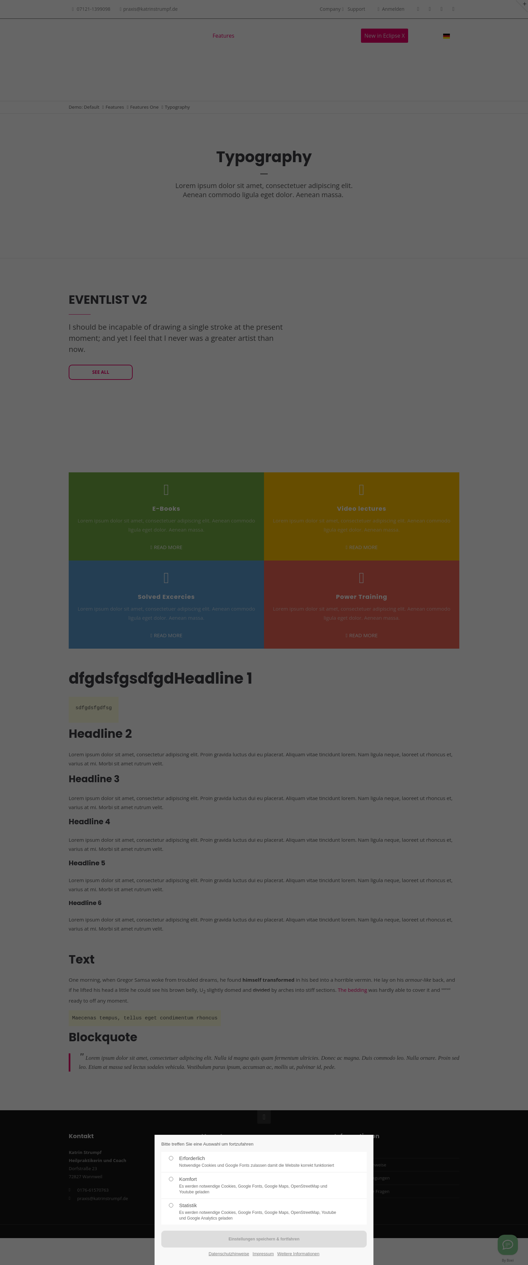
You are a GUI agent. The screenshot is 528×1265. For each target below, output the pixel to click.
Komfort (260, 1185)
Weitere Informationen (298, 1253)
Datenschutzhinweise (228, 1253)
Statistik (260, 1211)
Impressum (263, 1253)
